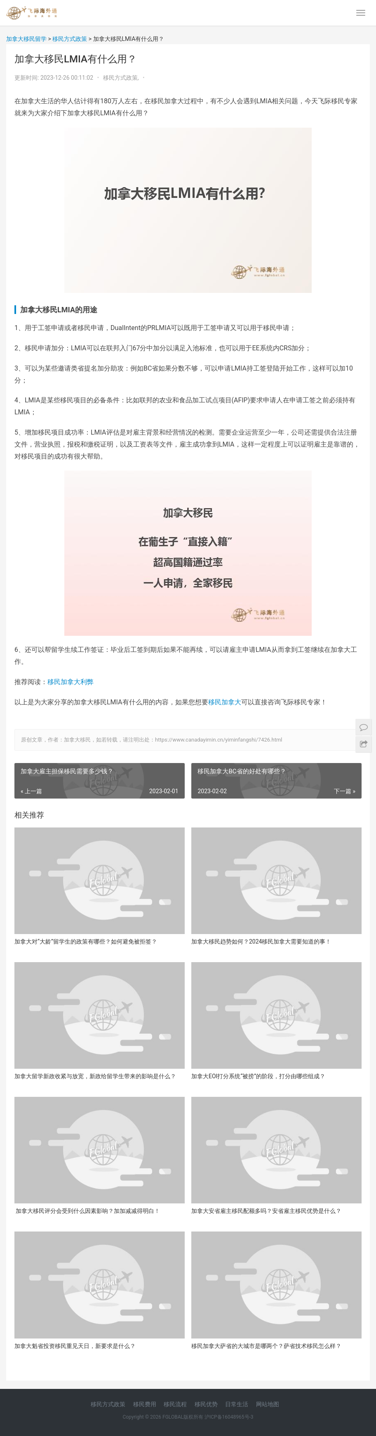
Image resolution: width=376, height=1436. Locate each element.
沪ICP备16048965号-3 (229, 1417)
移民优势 (206, 1404)
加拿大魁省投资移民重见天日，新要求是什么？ (75, 1346)
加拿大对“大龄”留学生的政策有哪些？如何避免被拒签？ (85, 941)
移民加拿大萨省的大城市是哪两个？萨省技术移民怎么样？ (266, 1346)
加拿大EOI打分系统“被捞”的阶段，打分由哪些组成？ (258, 1076)
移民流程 (175, 1404)
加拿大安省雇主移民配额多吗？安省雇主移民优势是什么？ (266, 1211)
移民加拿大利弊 (70, 682)
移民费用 (144, 1404)
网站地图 (267, 1404)
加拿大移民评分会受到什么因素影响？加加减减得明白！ (87, 1211)
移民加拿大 (224, 702)
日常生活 (236, 1404)
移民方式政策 (108, 1404)
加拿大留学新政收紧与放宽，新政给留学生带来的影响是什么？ (95, 1076)
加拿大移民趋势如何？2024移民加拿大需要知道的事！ (261, 941)
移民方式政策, (121, 77)
